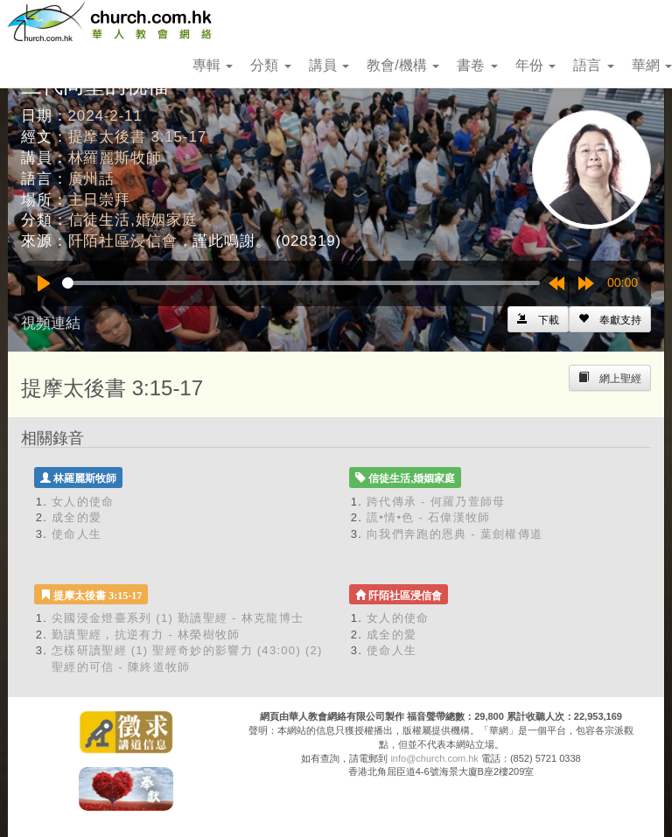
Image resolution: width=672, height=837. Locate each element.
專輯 (212, 65)
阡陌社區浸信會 (123, 241)
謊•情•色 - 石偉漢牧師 (429, 517)
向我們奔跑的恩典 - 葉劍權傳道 (454, 534)
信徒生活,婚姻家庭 (133, 220)
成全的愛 (77, 517)
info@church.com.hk (434, 758)
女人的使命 (83, 501)
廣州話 (92, 179)
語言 (593, 65)
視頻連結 (50, 323)
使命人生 (77, 534)
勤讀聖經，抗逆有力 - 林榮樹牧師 (146, 634)
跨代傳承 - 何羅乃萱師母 (436, 501)
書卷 (477, 65)
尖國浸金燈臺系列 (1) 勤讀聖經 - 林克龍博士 (178, 617)
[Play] (44, 283)
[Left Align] (610, 319)
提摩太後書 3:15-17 (137, 137)
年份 (535, 65)
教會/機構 (403, 65)
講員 (329, 65)
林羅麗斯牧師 (115, 158)
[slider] (301, 283)
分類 (270, 65)
